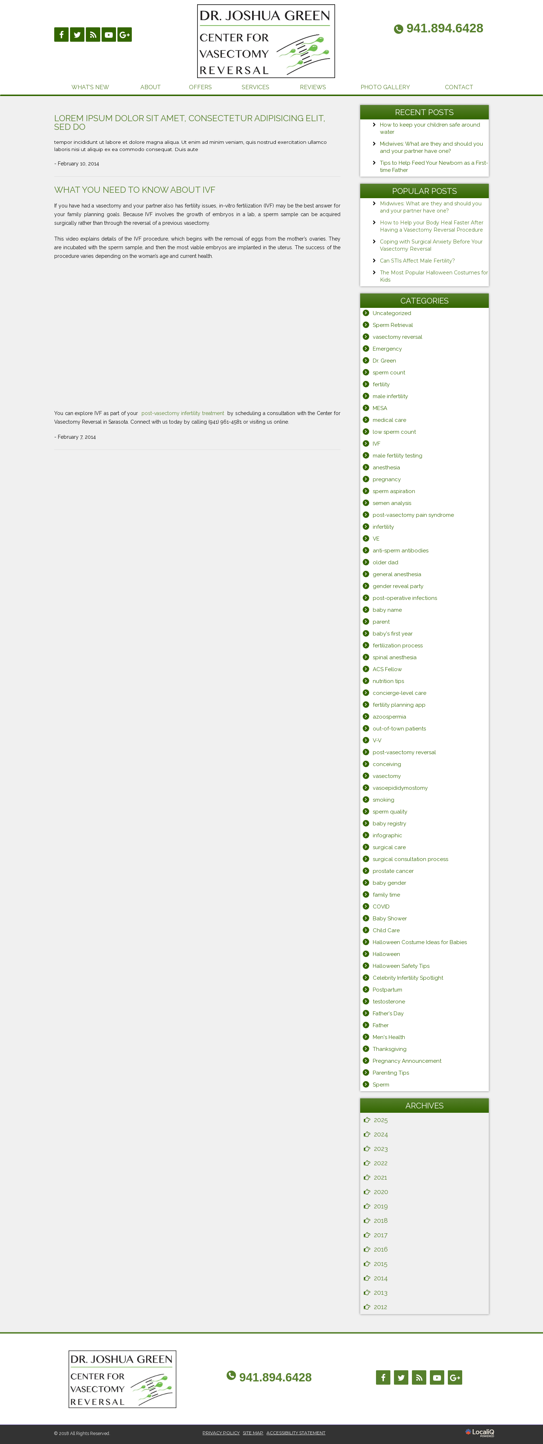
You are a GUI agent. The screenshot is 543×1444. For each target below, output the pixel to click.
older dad (385, 562)
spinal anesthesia (395, 657)
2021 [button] (380, 1177)
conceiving (387, 764)
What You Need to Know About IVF (134, 190)
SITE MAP (253, 1432)
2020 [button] (381, 1191)
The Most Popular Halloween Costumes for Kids (434, 276)
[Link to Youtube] (109, 34)
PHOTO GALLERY (385, 87)
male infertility (390, 396)
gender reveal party (398, 586)
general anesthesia (397, 574)
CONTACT (459, 87)
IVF (376, 444)
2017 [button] (380, 1235)
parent (381, 622)
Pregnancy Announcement (407, 1061)
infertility (383, 527)
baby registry (389, 823)
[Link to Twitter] (401, 1377)
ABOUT (150, 87)
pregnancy (387, 479)
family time (386, 895)
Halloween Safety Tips (401, 966)
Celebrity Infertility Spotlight (408, 978)
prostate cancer (393, 871)
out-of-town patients (399, 728)
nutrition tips (388, 681)
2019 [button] (381, 1206)
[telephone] (438, 29)
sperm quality (390, 811)
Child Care (386, 930)
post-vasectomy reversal (404, 752)
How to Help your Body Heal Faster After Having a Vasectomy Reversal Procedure (431, 226)
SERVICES (255, 87)
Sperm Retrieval (393, 325)
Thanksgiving (390, 1049)
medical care (389, 420)
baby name (387, 610)
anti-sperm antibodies (400, 550)
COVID (381, 906)
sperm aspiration (394, 491)
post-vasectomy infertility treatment (183, 413)
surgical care (389, 847)
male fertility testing (397, 455)
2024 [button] (381, 1134)
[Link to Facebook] (61, 34)
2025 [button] (381, 1120)
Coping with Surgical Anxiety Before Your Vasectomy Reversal (431, 245)
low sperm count (394, 432)
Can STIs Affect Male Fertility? (417, 261)
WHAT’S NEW (90, 87)
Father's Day (388, 1013)
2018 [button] (381, 1220)
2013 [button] (380, 1292)
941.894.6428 (275, 1377)
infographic (387, 835)
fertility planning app (399, 705)
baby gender (389, 883)
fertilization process (398, 645)
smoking (383, 800)
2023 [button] (381, 1148)
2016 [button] (381, 1249)
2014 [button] (381, 1278)
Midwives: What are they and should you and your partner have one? (431, 207)
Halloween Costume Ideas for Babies (420, 942)
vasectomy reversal (397, 337)
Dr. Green (384, 360)
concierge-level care (399, 693)
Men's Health (389, 1037)
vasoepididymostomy (400, 788)
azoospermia (389, 717)
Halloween (386, 954)
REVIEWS (313, 87)
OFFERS (200, 87)
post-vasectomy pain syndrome (413, 515)
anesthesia (386, 467)
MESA (380, 408)
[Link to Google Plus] (124, 34)
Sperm (381, 1084)
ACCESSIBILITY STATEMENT (295, 1432)
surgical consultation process (410, 859)
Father (381, 1025)
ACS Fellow (387, 669)
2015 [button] (380, 1263)
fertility (381, 384)
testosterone (389, 1001)
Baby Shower (390, 918)
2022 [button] (380, 1163)
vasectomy (387, 776)
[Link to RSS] (93, 34)
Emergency (387, 349)
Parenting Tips (391, 1073)
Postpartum (387, 990)
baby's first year (393, 633)
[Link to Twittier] (77, 34)
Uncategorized (392, 313)
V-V (377, 740)
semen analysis (392, 503)
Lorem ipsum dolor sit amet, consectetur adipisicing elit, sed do (189, 122)
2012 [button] (380, 1307)
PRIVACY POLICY (221, 1432)
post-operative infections (405, 598)
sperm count (389, 372)
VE (376, 539)
